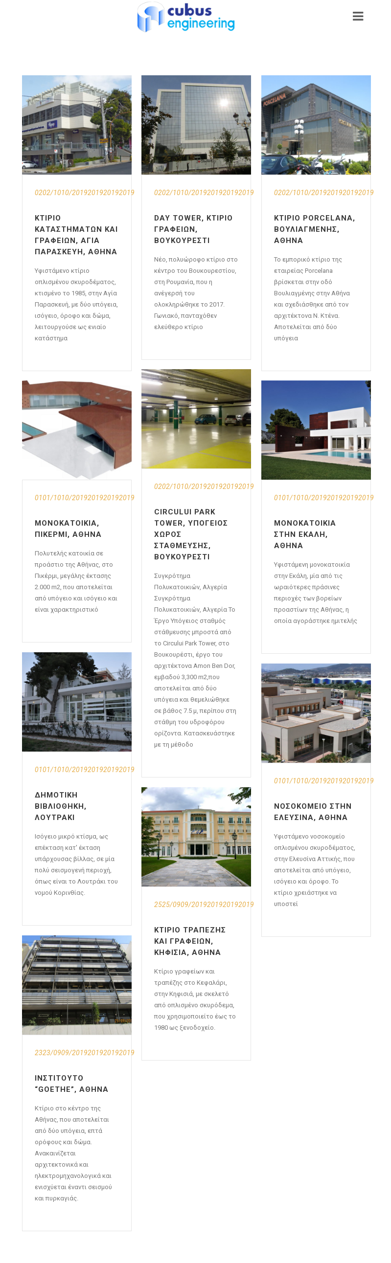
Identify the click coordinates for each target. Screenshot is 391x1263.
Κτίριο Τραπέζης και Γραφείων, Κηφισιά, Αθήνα (190, 941)
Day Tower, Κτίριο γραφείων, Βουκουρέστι (193, 229)
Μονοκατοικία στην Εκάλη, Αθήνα (305, 534)
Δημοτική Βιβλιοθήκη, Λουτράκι (61, 806)
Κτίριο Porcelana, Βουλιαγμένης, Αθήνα (314, 229)
